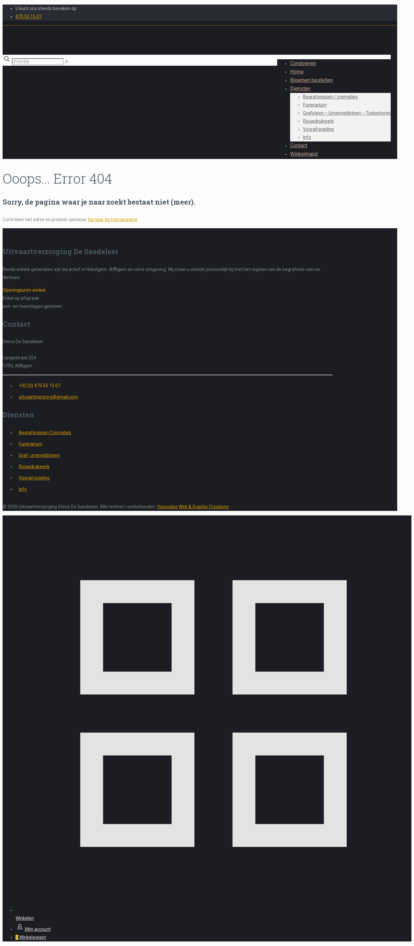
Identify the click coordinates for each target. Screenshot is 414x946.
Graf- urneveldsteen (39, 455)
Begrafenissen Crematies (45, 432)
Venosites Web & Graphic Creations (193, 506)
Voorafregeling (34, 477)
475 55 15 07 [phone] (29, 16)
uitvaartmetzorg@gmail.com (48, 397)
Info (23, 489)
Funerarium (30, 443)
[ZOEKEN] (38, 61)
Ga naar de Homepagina (112, 219)
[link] (67, 61)
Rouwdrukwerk (34, 466)
